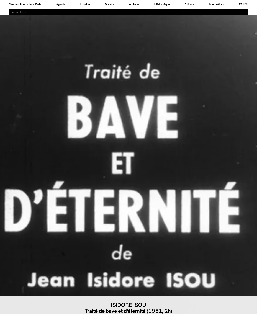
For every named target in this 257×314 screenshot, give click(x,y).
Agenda (60, 4)
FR (240, 4)
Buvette (109, 4)
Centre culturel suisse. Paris (25, 4)
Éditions (189, 4)
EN (246, 4)
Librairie (85, 4)
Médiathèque (162, 4)
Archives (134, 4)
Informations (216, 4)
